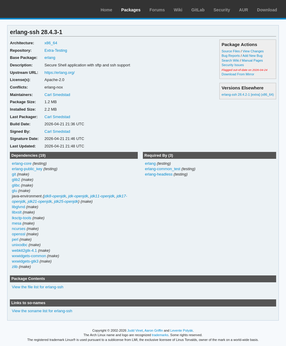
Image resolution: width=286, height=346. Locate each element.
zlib (15, 266)
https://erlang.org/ (60, 72)
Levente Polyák (181, 330)
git (14, 174)
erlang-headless (158, 174)
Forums (157, 9)
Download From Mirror (238, 74)
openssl (18, 234)
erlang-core (22, 163)
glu (14, 190)
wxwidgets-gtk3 (25, 261)
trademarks (160, 335)
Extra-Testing (56, 50)
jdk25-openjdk (66, 201)
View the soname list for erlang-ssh (42, 311)
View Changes (253, 51)
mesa (17, 223)
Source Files (231, 51)
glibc (16, 185)
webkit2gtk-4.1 (24, 250)
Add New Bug (252, 55)
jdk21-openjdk (40, 201)
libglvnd (18, 207)
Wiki (178, 9)
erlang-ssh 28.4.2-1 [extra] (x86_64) (248, 94)
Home (106, 9)
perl (15, 239)
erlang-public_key (27, 169)
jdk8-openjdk (55, 196)
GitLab (197, 9)
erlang (50, 57)
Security (222, 9)
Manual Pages (252, 60)
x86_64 (51, 43)
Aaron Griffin (153, 330)
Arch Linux (32, 9)
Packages (131, 9)
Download (267, 9)
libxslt (17, 212)
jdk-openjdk (78, 196)
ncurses (18, 228)
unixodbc (19, 245)
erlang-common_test (162, 169)
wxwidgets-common (29, 256)
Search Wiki (230, 60)
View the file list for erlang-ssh (37, 287)
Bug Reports (231, 55)
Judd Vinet (135, 330)
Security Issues (233, 65)
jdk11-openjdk (102, 196)
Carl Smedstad (57, 94)
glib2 (16, 179)
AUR (243, 9)
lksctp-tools (21, 218)
